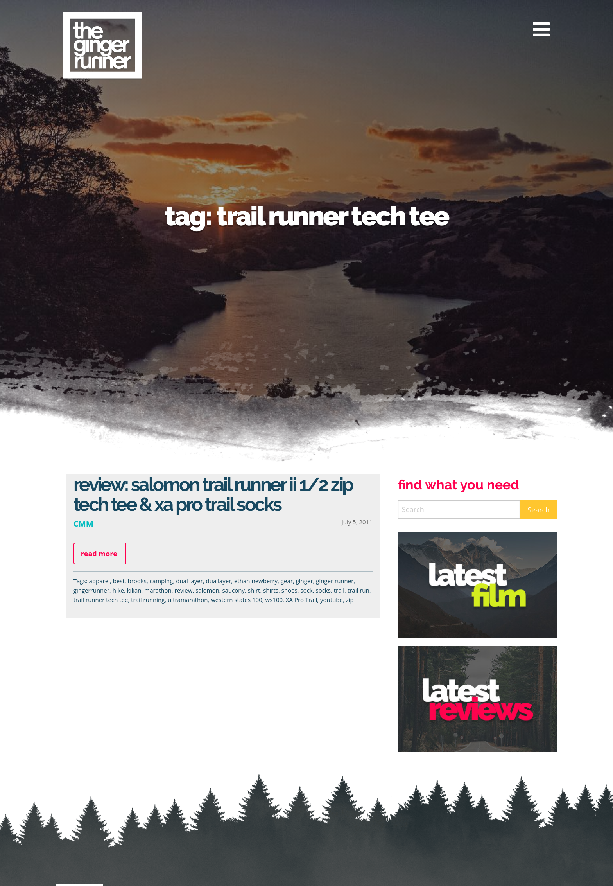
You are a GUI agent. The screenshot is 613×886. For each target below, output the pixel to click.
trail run (358, 590)
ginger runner (334, 581)
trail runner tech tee (100, 600)
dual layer (189, 581)
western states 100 (236, 600)
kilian (134, 590)
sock (306, 590)
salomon (207, 590)
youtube (331, 600)
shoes (289, 590)
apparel (99, 581)
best (119, 581)
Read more (99, 553)
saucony (233, 590)
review (184, 590)
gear (287, 581)
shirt (254, 590)
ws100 (274, 600)
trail (339, 590)
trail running (148, 600)
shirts (270, 590)
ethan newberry (256, 581)
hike (118, 590)
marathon (157, 590)
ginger (304, 581)
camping (161, 581)
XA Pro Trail (301, 600)
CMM (83, 523)
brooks (137, 581)
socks (323, 590)
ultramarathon (188, 600)
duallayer (218, 581)
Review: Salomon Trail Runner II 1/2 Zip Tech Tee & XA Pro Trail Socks (213, 494)
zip (350, 600)
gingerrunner (91, 590)
